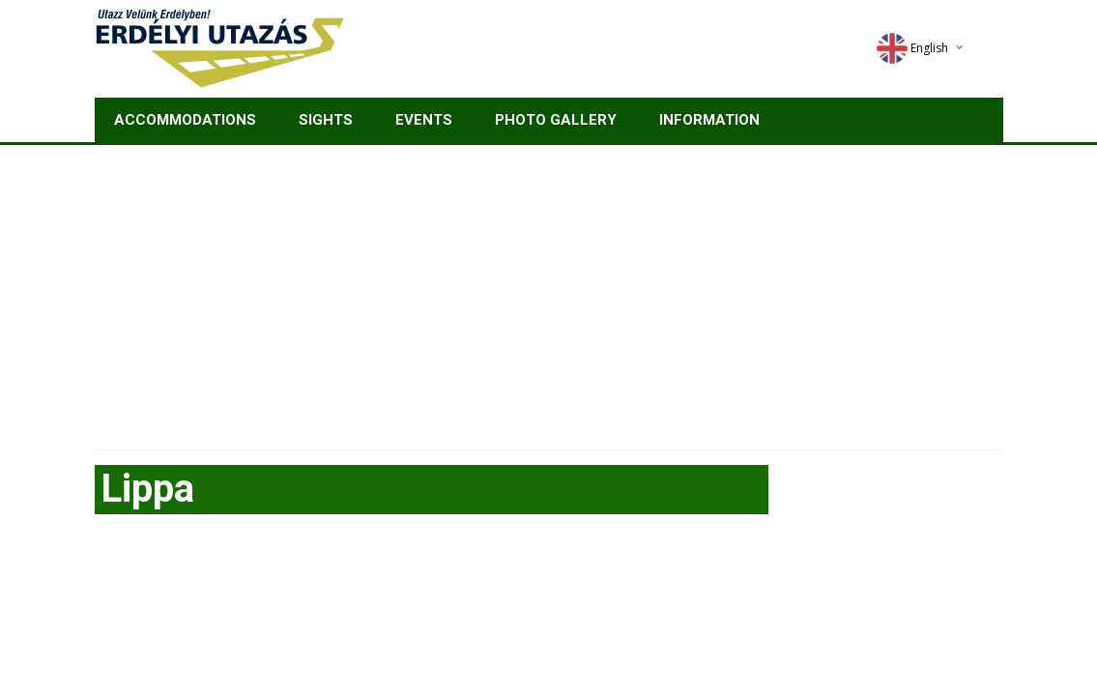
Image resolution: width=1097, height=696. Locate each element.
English (912, 48)
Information (709, 120)
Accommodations (185, 120)
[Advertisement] (548, 290)
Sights (326, 120)
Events (423, 120)
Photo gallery (556, 120)
